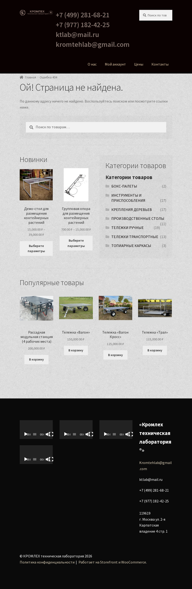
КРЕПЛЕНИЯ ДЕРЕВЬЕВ (131, 209)
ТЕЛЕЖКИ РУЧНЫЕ (127, 227)
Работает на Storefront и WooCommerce (112, 562)
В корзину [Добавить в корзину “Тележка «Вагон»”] (75, 350)
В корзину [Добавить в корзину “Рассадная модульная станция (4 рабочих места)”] (36, 359)
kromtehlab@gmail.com (93, 44)
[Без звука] (47, 434)
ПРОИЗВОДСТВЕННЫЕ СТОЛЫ (137, 218)
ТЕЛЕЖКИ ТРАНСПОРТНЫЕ (134, 236)
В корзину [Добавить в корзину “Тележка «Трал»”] (154, 350)
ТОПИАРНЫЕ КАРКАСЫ (131, 245)
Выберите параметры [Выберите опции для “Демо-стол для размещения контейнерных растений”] (36, 248)
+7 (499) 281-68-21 (82, 14)
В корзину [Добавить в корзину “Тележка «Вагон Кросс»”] (115, 355)
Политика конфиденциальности (47, 562)
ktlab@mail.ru (77, 34)
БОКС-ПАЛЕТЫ (124, 186)
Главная (30, 77)
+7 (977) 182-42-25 (82, 24)
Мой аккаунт (115, 64)
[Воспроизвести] (25, 434)
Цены (138, 64)
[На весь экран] (51, 434)
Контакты (160, 64)
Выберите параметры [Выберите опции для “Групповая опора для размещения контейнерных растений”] (76, 243)
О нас (92, 64)
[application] (36, 429)
